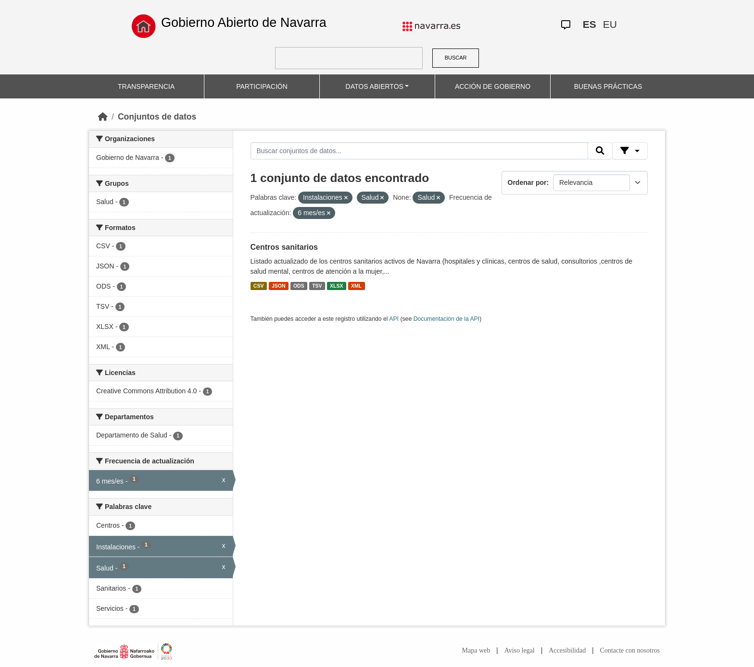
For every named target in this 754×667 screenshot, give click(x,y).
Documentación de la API (447, 318)
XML (356, 286)
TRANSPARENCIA (146, 86)
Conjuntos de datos (157, 116)
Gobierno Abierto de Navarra (244, 22)
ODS (298, 286)
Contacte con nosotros (630, 650)
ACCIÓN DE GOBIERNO (492, 86)
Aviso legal (519, 650)
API (394, 318)
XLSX (336, 286)
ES (589, 24)
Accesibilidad (567, 650)
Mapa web (476, 650)
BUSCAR (456, 58)
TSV (317, 286)
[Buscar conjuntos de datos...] (419, 150)
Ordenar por (527, 182)
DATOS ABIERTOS (374, 86)
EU (610, 24)
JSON (279, 286)
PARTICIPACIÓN (262, 86)
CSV (258, 286)
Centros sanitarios (284, 247)
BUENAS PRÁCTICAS (608, 86)
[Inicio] (103, 116)
